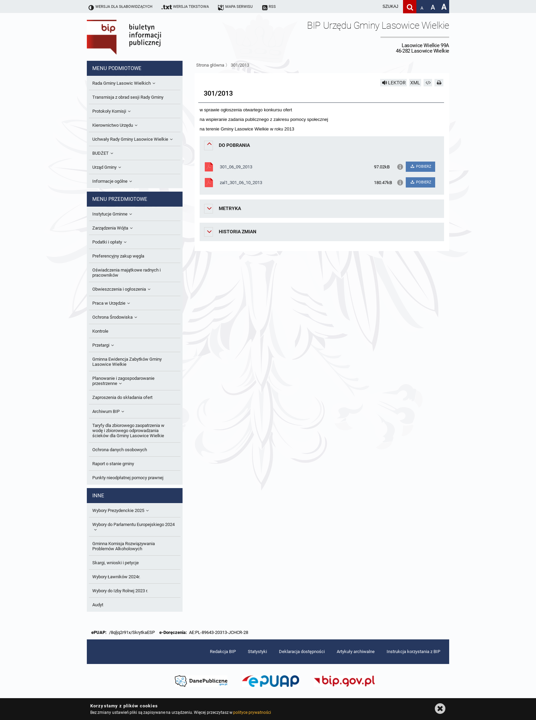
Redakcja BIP (223, 651)
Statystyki (257, 651)
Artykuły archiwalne (356, 651)
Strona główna (210, 65)
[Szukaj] (409, 6)
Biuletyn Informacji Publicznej (143, 37)
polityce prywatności (252, 712)
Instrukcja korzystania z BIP (413, 651)
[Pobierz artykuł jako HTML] (428, 82)
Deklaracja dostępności (302, 651)
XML (415, 82)
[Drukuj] (438, 82)
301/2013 (240, 65)
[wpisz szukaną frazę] (373, 6)
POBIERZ (420, 166)
